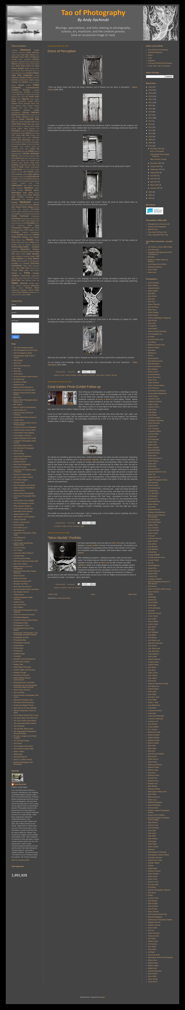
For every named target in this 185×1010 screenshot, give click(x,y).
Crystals (36, 90)
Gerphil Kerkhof (19, 490)
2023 (150, 96)
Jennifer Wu (152, 600)
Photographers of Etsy (21, 625)
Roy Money (152, 887)
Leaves (30, 172)
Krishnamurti (35, 167)
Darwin (23, 94)
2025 (150, 90)
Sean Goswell (153, 906)
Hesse (24, 144)
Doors (62, 375)
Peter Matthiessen (18, 225)
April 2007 (154, 182)
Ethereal (25, 117)
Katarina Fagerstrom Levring (158, 683)
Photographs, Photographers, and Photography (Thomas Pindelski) (25, 634)
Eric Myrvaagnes (154, 519)
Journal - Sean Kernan (21, 522)
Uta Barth (151, 952)
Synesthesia (17, 265)
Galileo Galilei (23, 128)
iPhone (14, 156)
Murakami (30, 199)
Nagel (13, 205)
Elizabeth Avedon (20, 462)
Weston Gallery (19, 751)
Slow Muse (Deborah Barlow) (24, 702)
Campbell (22, 77)
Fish (32, 122)
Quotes (20, 234)
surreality (15, 263)
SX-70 (20, 263)
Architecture (34, 57)
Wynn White (152, 976)
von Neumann (35, 278)
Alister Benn (152, 310)
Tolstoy (37, 270)
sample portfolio (92, 545)
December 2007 (156, 148)
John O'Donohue (30, 158)
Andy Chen (152, 323)
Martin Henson (153, 759)
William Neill (18, 754)
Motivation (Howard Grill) (22, 581)
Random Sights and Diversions (24, 670)
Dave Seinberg (19, 453)
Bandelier (22, 61)
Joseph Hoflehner (154, 659)
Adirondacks (21, 52)
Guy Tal (150, 563)
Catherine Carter (154, 399)
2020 (150, 105)
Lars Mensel (18, 540)
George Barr (152, 552)
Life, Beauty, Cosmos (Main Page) (160, 247)
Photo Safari (100, 375)
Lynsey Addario (153, 727)
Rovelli (37, 240)
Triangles (36, 273)
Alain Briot (151, 293)
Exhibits (64, 526)
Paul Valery (21, 221)
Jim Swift (151, 611)
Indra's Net (115, 543)
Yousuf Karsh (152, 982)
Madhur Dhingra (153, 737)
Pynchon (14, 234)
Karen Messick (19, 525)
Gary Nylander (153, 549)
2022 (150, 99)
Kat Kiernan (152, 681)
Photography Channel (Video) (158, 855)
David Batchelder (154, 450)
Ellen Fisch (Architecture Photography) (156, 516)
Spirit (28, 254)
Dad (18, 94)
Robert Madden (153, 874)
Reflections (16, 237)
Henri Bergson (16, 142)
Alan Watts (25, 55)
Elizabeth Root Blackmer (156, 512)
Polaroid (36, 230)
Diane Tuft (151, 474)
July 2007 (154, 175)
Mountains (16, 199)
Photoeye (151, 849)
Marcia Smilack (153, 743)
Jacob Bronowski (24, 156)
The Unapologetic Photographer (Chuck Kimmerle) (25, 732)
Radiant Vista (18, 664)
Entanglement (16, 112)
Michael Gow (152, 778)
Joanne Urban (153, 624)
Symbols (26, 263)
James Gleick (34, 156)
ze (26, 294)
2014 (150, 124)
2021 (150, 102)
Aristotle (14, 59)
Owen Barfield (35, 214)
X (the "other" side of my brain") (159, 66)
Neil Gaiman (28, 205)
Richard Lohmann (154, 871)
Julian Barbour (24, 162)
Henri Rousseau (26, 142)
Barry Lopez (30, 61)
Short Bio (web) (153, 249)
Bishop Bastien (153, 358)
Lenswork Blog (19, 556)
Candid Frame (19, 420)
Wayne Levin (152, 960)
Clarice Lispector (34, 82)
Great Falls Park (22, 135)
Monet (25, 195)
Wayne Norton (153, 963)
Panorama (16, 218)
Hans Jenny (26, 137)
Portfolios (108, 375)
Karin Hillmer (152, 678)
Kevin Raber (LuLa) (20, 527)
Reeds (36, 234)
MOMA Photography (155, 802)
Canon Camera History (156, 385)
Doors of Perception (62, 51)
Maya (13, 188)
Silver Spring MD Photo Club (158, 235)
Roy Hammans (153, 884)
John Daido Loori (18, 158)
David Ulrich (152, 464)
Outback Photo (19, 602)
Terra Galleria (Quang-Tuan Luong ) (26, 715)
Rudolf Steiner (16, 242)
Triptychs (15, 275)
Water (82, 526)
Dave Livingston (153, 447)
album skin (105, 563)
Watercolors (152, 272)
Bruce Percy (152, 380)
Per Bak (23, 223)
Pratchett (25, 232)
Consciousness (32, 87)
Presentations (34, 232)
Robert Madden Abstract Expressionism (22, 679)
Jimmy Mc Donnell (154, 613)
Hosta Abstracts (25, 146)
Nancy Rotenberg (154, 805)
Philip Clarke (152, 844)
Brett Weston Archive (155, 361)
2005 (150, 195)
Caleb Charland (153, 382)
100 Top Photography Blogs (23, 347)
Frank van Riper (153, 530)
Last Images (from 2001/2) (157, 264)
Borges (21, 68)
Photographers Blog (21, 623)
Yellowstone (32, 292)
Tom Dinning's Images (21, 740)
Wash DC (35, 280)
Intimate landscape (31, 153)
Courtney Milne (153, 434)
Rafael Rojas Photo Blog (22, 667)
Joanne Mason (153, 621)
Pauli (27, 221)
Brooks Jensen (153, 372)
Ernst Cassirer (30, 114)
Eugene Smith (153, 525)
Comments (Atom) (63, 598)
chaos (31, 80)
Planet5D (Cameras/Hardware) (24, 659)
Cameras (15, 77)
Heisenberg (26, 140)
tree (20, 273)
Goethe (27, 133)
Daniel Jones (152, 442)
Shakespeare (16, 251)
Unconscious (25, 275)
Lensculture (152, 708)
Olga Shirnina (153, 822)
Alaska (32, 55)
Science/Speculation (20, 247)
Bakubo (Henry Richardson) (23, 387)
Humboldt (15, 149)
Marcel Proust (29, 181)
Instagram (151, 60)
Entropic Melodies (71, 375)
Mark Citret (152, 746)
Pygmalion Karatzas (155, 857)
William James (17, 288)
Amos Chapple (153, 312)
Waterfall (23, 283)
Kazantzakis (23, 165)
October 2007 (155, 166)
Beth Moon (152, 350)
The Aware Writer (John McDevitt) (25, 718)
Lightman (36, 174)
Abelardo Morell (153, 288)
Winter (36, 288)
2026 (150, 87)
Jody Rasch (152, 627)
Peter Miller (152, 836)
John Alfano (152, 635)
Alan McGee (152, 296)
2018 (150, 112)
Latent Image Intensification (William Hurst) (23, 544)
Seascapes (76, 526)
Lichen (25, 174)
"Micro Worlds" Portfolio (64, 538)
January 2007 (155, 188)
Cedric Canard (153, 404)
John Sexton (21, 160)
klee (37, 165)
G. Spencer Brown (28, 126)
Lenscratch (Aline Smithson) (24, 553)
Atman (20, 59)
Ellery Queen (34, 108)
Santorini (28, 244)
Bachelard (15, 61)
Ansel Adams (24, 57)
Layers (14, 172)
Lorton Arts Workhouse (156, 716)
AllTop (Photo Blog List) (22, 366)
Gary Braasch (153, 546)
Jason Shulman (153, 592)
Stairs (13, 256)
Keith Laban (152, 691)
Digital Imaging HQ (20, 459)
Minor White (28, 193)
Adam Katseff (153, 291)
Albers (37, 55)
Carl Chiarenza (153, 388)
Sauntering (35, 244)
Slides (18, 254)
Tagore (25, 266)
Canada (29, 77)
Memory (28, 190)
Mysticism (25, 202)
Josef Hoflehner (153, 654)
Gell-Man (32, 128)
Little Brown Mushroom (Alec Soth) (26, 561)
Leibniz (37, 172)
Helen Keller (35, 140)
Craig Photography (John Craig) (25, 438)
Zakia (23, 294)
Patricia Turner (153, 825)
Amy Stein (17, 368)
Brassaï (32, 68)
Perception (91, 375)
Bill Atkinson (152, 353)
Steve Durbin (152, 928)
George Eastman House (156, 557)
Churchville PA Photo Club (157, 232)
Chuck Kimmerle (154, 423)
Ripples (36, 237)
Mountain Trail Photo (21, 584)
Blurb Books (20, 66)
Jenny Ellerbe (153, 602)
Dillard (19, 99)
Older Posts (132, 594)
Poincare (20, 230)
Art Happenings (19, 379)
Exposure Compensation (22, 474)
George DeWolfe (154, 555)
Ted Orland (152, 938)
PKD (32, 228)
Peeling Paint (34, 221)
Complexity (57, 526)
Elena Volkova (153, 504)
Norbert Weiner (16, 211)
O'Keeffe (24, 211)
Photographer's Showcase (157, 852)
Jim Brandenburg (154, 608)
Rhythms (25, 237)
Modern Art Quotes (20, 578)
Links (150, 58)
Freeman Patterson (155, 538)
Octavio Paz (31, 211)
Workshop (15, 292)
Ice (37, 149)
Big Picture (17, 397)
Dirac (32, 99)
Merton (36, 190)
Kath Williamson (153, 686)
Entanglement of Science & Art (159, 224)
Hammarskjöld (16, 137)
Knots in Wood (17, 167)
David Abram (30, 94)
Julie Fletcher (152, 675)
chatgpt (36, 80)
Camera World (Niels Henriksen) (25, 417)
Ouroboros (27, 214)
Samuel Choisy (153, 898)
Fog (28, 124)
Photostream (18, 651)
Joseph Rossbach (20, 519)
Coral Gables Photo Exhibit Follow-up (74, 387)
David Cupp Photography (22, 456)
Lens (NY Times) (19, 548)
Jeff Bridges (152, 597)
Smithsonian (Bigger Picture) (24, 705)
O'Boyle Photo (19, 594)
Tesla (13, 268)
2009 (150, 139)
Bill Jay (150, 355)
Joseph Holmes (153, 662)
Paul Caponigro (153, 828)
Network (36, 205)
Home (93, 594)
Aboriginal (14, 50)
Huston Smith (23, 149)
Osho (21, 214)
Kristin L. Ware (153, 702)
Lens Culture (18, 550)
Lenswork (18, 174)
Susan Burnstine (154, 933)
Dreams (14, 103)
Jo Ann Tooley (153, 616)
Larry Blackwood (19, 537)
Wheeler (19, 285)
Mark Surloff (152, 756)
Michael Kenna (153, 781)
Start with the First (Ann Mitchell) (25, 708)
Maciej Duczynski (154, 732)
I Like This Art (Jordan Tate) (23, 508)
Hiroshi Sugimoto (154, 571)
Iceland (14, 151)
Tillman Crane (153, 941)
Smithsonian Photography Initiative (160, 920)
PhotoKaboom (19, 645)
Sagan (32, 242)
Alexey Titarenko (154, 304)
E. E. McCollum (153, 493)
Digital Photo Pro (154, 477)
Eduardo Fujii (152, 499)
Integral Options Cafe (21, 514)
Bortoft (27, 68)
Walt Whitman (26, 280)
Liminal (20, 176)
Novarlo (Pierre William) (156, 815)
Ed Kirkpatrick (153, 496)
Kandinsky (15, 165)
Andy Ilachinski (20, 784)
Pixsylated (17, 656)
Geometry (64, 587)
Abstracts (57, 375)
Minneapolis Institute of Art (157, 791)
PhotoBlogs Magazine (21, 617)
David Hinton (21, 96)
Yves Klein (18, 294)
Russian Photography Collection (159, 890)
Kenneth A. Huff (153, 697)
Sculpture (15, 249)
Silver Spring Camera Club (157, 914)
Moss (37, 197)
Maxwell (36, 185)
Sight (37, 251)
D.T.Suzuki (35, 92)
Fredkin (33, 124)
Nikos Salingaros (23, 209)
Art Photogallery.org (155, 334)
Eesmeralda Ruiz (154, 501)
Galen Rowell (152, 541)
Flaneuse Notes (19, 482)
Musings (85, 375)
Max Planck (28, 185)
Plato (37, 228)
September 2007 (156, 169)
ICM (18, 151)
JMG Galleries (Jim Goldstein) (24, 517)
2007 (150, 146)
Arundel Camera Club (155, 339)
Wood (37, 290)
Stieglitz (32, 256)
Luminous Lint (153, 721)
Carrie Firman (153, 396)
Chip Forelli (152, 409)
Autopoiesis (27, 59)
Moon (30, 195)
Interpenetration (17, 153)
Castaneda (35, 77)
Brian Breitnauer (154, 364)
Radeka (150, 865)
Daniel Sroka (18, 451)
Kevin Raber (152, 700)
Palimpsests (35, 216)
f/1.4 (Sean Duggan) (21, 480)
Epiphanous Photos (19, 114)
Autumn (36, 59)
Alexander (15, 57)
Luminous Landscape (155, 718)
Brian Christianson (154, 366)
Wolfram (31, 290)
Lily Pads (14, 176)
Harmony (36, 137)
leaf (25, 172)
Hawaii (14, 140)
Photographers (17, 228)
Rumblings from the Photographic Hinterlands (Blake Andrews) (25, 686)
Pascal (23, 218)
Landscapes (17, 169)
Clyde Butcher (153, 426)
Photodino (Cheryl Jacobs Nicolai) (26, 620)
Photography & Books (21, 637)
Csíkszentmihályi (17, 92)
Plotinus (14, 230)
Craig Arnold (152, 437)
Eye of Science (153, 528)
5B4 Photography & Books (23, 353)
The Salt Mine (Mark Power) (23, 729)
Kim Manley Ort (19, 530)
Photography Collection (22, 643)
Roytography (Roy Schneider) (24, 682)
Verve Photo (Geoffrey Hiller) (24, 749)
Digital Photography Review (158, 480)
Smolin (23, 254)
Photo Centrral (153, 847)
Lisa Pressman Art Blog (22, 558)
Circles (25, 82)
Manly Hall (21, 181)
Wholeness (35, 285)
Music (37, 199)
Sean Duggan (153, 903)
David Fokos (152, 455)
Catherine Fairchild (154, 401)
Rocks (29, 239)
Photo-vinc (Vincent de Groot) (24, 614)
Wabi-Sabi (16, 280)
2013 (150, 127)
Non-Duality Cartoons (21, 592)
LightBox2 (82, 565)
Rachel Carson (28, 234)
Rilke (31, 237)
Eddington (27, 103)
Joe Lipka (151, 629)
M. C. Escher (152, 729)
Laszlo (31, 169)
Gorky (32, 133)
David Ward (152, 466)
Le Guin (20, 172)
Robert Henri (20, 240)
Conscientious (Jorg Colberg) (24, 433)
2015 (150, 121)
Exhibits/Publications (155, 52)
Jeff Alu (150, 594)
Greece (32, 135)
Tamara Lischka (153, 936)
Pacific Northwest (20, 216)
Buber (13, 73)
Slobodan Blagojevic (155, 917)
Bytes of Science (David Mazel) (25, 407)
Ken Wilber (32, 165)
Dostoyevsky (22, 101)
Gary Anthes (152, 544)
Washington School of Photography (160, 957)
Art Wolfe (151, 336)
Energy (36, 110)
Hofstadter (15, 146)
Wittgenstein (15, 290)
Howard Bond (153, 573)
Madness (36, 179)
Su (29, 261)
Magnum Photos (154, 740)
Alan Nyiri (151, 299)
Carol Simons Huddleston (157, 391)
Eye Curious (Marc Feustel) (23, 477)
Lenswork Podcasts (155, 710)
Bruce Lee (36, 70)
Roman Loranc (153, 882)
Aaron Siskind (153, 285)
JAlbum (81, 553)
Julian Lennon (153, 673)
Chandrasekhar (23, 80)
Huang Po (35, 146)
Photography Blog (20, 640)
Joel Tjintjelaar (153, 632)
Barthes (37, 61)
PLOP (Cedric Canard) (21, 662)
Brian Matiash (153, 369)
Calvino (36, 75)
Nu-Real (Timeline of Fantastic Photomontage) (158, 819)
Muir (23, 199)
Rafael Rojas (152, 868)
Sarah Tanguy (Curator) (22, 690)
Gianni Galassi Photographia (24, 493)
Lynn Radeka (152, 724)
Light (30, 174)
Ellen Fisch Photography (22, 464)
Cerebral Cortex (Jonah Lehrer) (25, 430)
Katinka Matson (153, 689)
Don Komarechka (154, 488)
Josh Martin (152, 667)
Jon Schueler (30, 160)
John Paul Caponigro (155, 643)
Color (36, 84)
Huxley (79, 375)
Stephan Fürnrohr (154, 922)
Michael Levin (153, 783)
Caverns (14, 80)
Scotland (35, 247)
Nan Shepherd (19, 205)
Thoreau (14, 270)
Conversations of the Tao (22, 435)
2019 (150, 109)
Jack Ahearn (152, 586)
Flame (37, 122)
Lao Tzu (25, 169)
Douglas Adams (33, 101)
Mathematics (17, 185)
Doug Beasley (153, 491)
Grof (37, 135)
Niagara (31, 207)
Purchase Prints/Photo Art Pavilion (160, 63)
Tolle (31, 270)
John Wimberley (153, 651)
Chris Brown (152, 412)
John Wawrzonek (154, 648)
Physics (26, 227)
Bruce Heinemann (154, 377)
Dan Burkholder (153, 439)
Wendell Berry (34, 283)
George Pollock (153, 560)
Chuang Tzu (16, 82)
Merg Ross (152, 773)
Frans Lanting (153, 533)
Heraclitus (18, 144)
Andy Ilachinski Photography (158, 50)
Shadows (36, 249)
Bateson (14, 64)
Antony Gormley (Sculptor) (157, 331)
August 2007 (155, 172)
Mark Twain (34, 183)
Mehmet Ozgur (153, 770)
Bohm (28, 66)
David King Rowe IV (155, 458)
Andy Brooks (152, 320)
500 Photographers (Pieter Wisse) (26, 350)
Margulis (23, 183)
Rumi (23, 242)
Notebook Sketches (155, 267)
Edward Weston (33, 106)
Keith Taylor (152, 694)
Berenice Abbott (153, 347)
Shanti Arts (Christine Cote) (23, 700)
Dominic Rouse (153, 485)
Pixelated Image (19, 653)
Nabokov (36, 202)
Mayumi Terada (153, 767)
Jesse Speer (152, 605)
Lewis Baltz (152, 713)
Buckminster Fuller (20, 73)
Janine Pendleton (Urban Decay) (159, 589)
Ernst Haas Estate (154, 522)
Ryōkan (27, 242)
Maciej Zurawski (153, 735)
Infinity (31, 151)
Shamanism (24, 251)
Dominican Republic (91, 460)
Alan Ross (151, 301)
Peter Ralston (18, 607)
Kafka (37, 162)
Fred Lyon (151, 536)
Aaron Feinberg (153, 283)
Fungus (18, 126)
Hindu (37, 144)
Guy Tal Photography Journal (24, 503)
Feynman (27, 122)
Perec (37, 223)
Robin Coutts (152, 879)
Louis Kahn (22, 179)
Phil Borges (152, 841)
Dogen (37, 99)
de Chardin (30, 96)
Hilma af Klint (31, 144)
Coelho (28, 85)
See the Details (19, 692)
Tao (30, 266)
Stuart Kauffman (22, 261)
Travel (14, 273)
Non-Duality (35, 209)
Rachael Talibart (153, 863)
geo (38, 128)
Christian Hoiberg (154, 418)
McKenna (20, 188)
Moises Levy (152, 800)
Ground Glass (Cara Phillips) (24, 500)
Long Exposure (32, 176)
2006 (150, 192)
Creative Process (21, 90)
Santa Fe (21, 244)
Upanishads (35, 275)
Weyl (13, 285)
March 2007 (154, 185)
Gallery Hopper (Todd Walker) (24, 488)
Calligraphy (28, 75)
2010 (150, 136)
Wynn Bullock (23, 292)
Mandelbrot (15, 181)
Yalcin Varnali (153, 979)
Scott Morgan (152, 901)
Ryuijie (150, 895)
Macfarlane (29, 179)
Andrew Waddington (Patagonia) (159, 318)
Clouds (21, 85)
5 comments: (71, 584)
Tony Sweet (18, 743)
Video (28, 278)
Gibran (31, 131)
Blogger (102, 997)
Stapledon (19, 256)
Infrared (36, 151)
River (13, 240)
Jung (32, 162)
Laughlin (36, 169)
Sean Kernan (152, 909)
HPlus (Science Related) (22, 506)
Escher (18, 117)
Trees (27, 272)
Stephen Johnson (154, 925)
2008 (150, 143)
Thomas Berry (34, 268)
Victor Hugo (22, 278)
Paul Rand (33, 218)
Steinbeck (26, 256)
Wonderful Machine (20, 757)
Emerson (27, 110)
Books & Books (104, 399)
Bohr (32, 66)
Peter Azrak (152, 833)
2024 (150, 93)
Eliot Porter (24, 108)
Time (21, 270)
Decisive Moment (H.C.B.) (157, 472)
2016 (150, 118)
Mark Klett (151, 751)
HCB (19, 140)
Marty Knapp (152, 762)
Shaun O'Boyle (153, 911)
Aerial (28, 52)
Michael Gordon (19, 576)
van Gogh (15, 278)
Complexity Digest (154, 431)
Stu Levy (151, 930)
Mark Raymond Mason (156, 754)
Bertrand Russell (30, 64)
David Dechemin (154, 453)
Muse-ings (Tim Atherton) (22, 586)
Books (150, 55)
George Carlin (25, 131)
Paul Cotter (152, 830)
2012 (150, 130)
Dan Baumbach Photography (24, 448)
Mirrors (19, 195)
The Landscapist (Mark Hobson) (25, 723)
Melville (20, 190)
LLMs (24, 176)
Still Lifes (114, 375)
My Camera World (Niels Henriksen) (26, 589)
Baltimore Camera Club (156, 345)
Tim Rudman (152, 944)
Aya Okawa (152, 342)
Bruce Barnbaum (26, 70)
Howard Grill (152, 576)
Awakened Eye (19, 384)
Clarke (14, 85)
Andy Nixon (18, 371)
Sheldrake (31, 251)
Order (18, 214)
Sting (25, 258)
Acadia (36, 50)
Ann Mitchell (152, 326)
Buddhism (30, 73)
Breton (37, 68)
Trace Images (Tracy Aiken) (23, 746)
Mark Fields (152, 748)
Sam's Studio (152, 269)
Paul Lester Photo (20, 604)
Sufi (31, 261)
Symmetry (34, 263)
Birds (37, 64)
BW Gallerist (18, 404)
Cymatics (27, 92)
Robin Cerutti (152, 876)
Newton (24, 207)
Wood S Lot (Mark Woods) (23, 759)
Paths (27, 218)
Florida (69, 526)
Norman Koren (153, 808)
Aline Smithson (153, 307)
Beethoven (21, 64)
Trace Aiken (152, 949)
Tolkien (27, 270)
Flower (24, 124)
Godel (23, 133)
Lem (13, 174)
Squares (35, 254)
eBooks (20, 103)
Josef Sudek (152, 656)
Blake (13, 66)
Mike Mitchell (152, 786)
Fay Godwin (20, 122)
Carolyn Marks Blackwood (157, 393)
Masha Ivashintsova (155, 764)
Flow (19, 124)
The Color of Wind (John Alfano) (25, 721)
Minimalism (16, 193)
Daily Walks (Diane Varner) (23, 445)
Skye (13, 254)
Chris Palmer (152, 415)
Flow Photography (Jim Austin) (24, 485)
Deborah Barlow (153, 469)
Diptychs (25, 99)
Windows (28, 288)
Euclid (31, 117)
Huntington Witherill (155, 579)
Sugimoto (36, 261)
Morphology (29, 197)
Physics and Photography (157, 226)
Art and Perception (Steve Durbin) (25, 376)
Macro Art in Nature (20, 564)
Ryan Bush (152, 893)
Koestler (27, 167)
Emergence (16, 110)
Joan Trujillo (152, 619)
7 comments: (71, 372)
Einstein (14, 108)
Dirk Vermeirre (153, 482)
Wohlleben (24, 290)
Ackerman (14, 52)
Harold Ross (152, 568)
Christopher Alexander (156, 420)
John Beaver (152, 637)
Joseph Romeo (153, 664)
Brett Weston (16, 70)
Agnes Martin (16, 55)
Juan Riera (152, 670)
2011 (150, 133)
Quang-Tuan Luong (155, 860)
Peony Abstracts (16, 223)
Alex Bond (17, 363)
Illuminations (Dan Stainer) (23, 511)
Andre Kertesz (153, 315)
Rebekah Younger (20, 672)
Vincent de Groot (154, 955)
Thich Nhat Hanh (22, 268)
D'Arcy (14, 94)
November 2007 (156, 163)
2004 (150, 198)
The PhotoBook (19, 726)
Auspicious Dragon (20, 382)
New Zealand (16, 207)
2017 (150, 115)
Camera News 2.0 (20, 410)
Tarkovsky (36, 266)
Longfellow (15, 179)
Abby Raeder (18, 360)
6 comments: (71, 523)
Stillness (19, 258)
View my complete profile (20, 860)
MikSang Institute (154, 789)
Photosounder (19, 648)
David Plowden (153, 461)
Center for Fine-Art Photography (25, 427)
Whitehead (26, 285)
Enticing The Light (20, 467)
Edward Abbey (21, 106)
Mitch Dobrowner (154, 797)
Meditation (28, 188)
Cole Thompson (153, 428)
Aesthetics (35, 52)
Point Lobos (28, 230)
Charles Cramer (153, 407)
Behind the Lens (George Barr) (24, 390)
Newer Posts (52, 594)
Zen (28, 294)
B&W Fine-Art (153, 229)
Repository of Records (21, 675)
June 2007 (154, 179)
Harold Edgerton (154, 565)
